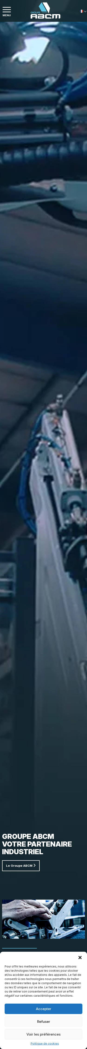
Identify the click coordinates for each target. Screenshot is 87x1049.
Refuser (43, 1021)
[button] (80, 957)
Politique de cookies (45, 1043)
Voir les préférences (43, 1034)
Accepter (43, 1009)
